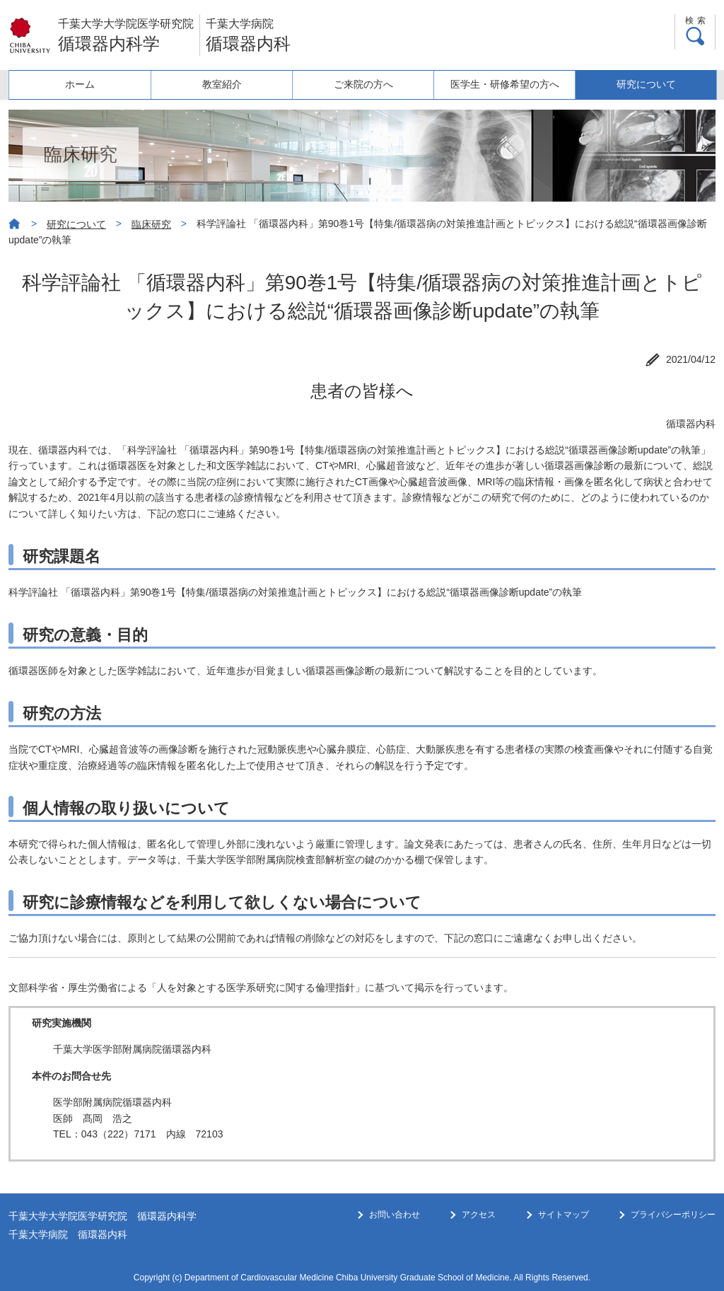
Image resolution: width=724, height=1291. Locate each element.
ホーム (80, 84)
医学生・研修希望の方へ (504, 84)
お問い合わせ (394, 1215)
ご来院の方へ (362, 84)
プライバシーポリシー (673, 1215)
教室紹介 (221, 84)
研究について (645, 84)
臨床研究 (151, 224)
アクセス (479, 1215)
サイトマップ (563, 1215)
